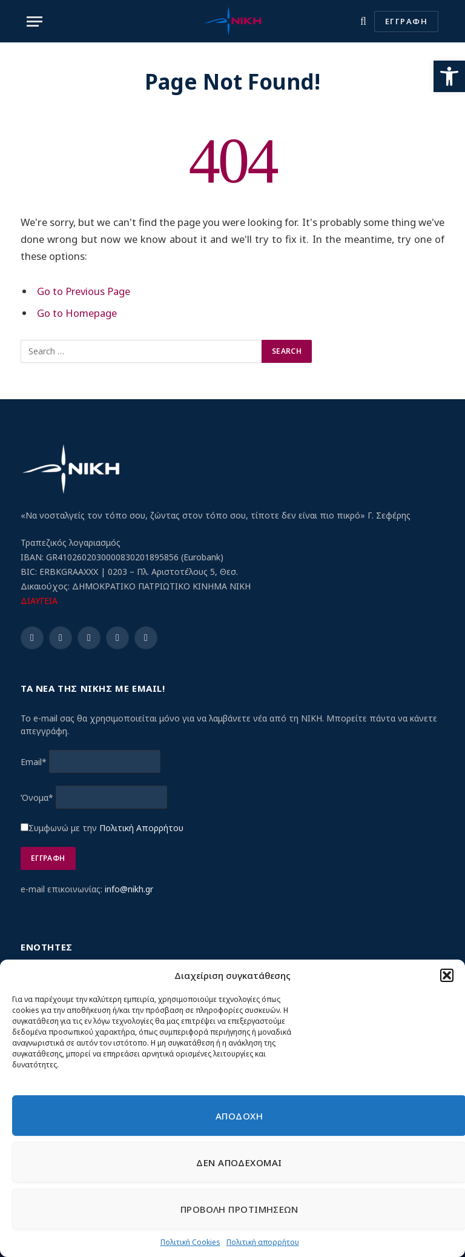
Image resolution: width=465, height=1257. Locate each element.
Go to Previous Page (84, 291)
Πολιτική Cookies (190, 1242)
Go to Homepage (77, 313)
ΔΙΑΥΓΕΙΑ (39, 600)
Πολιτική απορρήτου (262, 1242)
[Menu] (34, 21)
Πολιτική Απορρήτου (141, 828)
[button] (449, 76)
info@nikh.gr (129, 889)
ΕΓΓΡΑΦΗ (406, 21)
